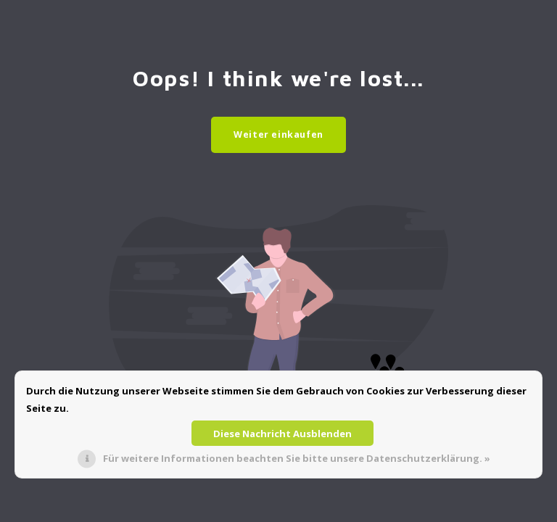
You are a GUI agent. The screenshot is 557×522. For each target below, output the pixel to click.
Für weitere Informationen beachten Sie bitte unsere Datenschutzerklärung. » (296, 458)
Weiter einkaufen (278, 134)
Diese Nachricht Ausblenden (282, 433)
